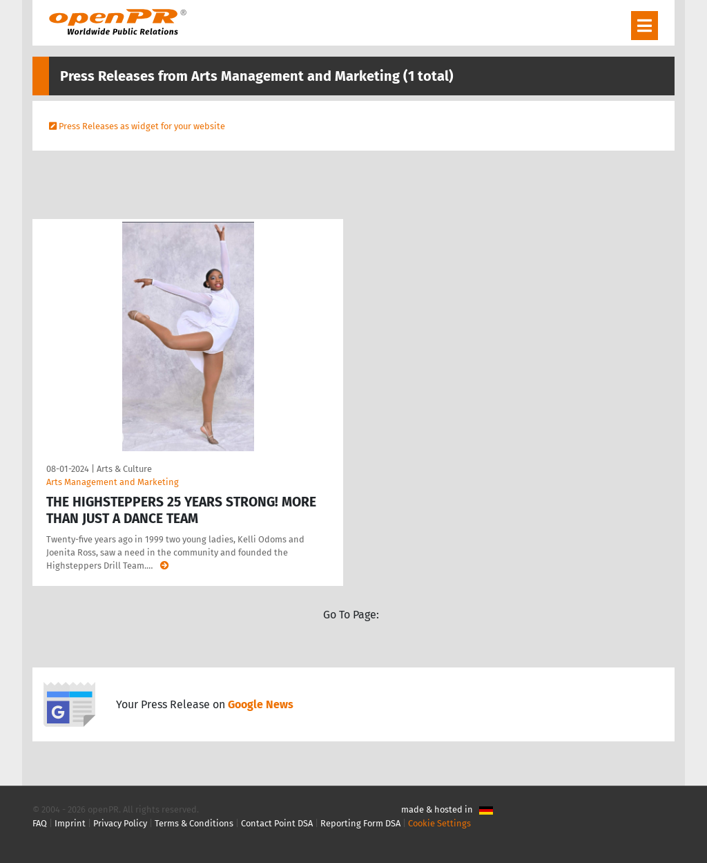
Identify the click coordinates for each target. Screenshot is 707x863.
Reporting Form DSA (360, 823)
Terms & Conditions (194, 823)
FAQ (39, 823)
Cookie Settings (439, 823)
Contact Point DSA (277, 823)
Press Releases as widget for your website (142, 126)
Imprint (70, 823)
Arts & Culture (124, 469)
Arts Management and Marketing (112, 482)
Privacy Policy (120, 823)
